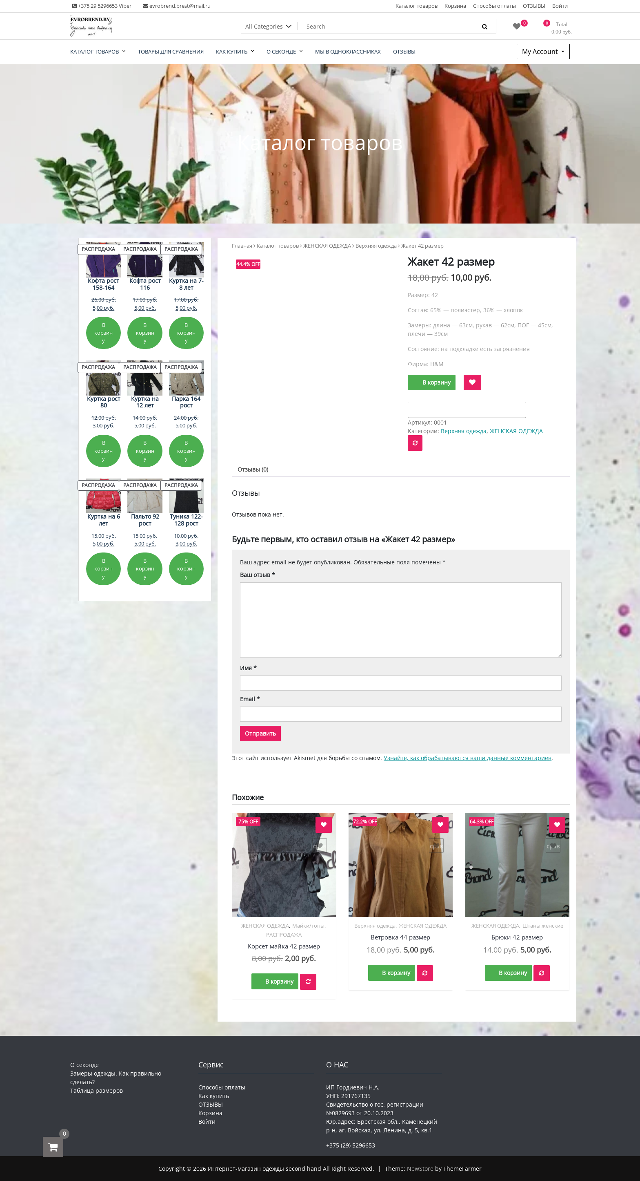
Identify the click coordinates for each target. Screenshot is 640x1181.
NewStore (420, 1168)
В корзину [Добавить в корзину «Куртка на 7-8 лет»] (186, 332)
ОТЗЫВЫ (534, 5)
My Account (541, 51)
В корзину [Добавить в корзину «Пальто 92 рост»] (145, 568)
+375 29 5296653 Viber (101, 5)
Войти (560, 5)
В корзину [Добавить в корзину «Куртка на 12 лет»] (145, 450)
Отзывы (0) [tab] (253, 469)
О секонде (84, 1065)
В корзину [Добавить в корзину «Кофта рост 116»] (145, 332)
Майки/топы (308, 925)
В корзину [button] (279, 981)
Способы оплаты (494, 5)
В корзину (436, 382)
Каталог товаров (417, 5)
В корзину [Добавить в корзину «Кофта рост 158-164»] (103, 332)
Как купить (213, 1096)
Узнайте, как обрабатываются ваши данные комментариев (467, 758)
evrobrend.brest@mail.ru (177, 5)
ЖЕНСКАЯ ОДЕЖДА (327, 245)
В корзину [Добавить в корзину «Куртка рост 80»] (103, 450)
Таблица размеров (96, 1090)
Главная (242, 245)
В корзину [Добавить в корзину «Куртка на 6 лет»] (103, 568)
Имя (248, 668)
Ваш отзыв (257, 575)
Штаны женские (542, 925)
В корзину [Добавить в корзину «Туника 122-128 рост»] (186, 568)
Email (250, 699)
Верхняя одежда (376, 245)
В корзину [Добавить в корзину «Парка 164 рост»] (186, 450)
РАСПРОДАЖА (284, 934)
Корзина (455, 5)
